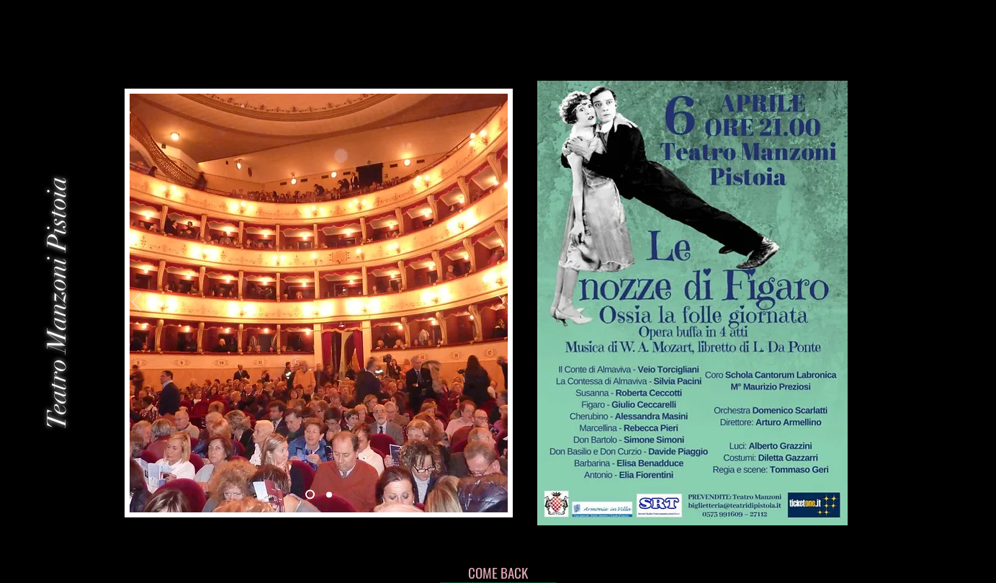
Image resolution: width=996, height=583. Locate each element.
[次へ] (500, 303)
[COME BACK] (498, 572)
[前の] (136, 303)
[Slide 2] (310, 494)
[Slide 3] (329, 494)
